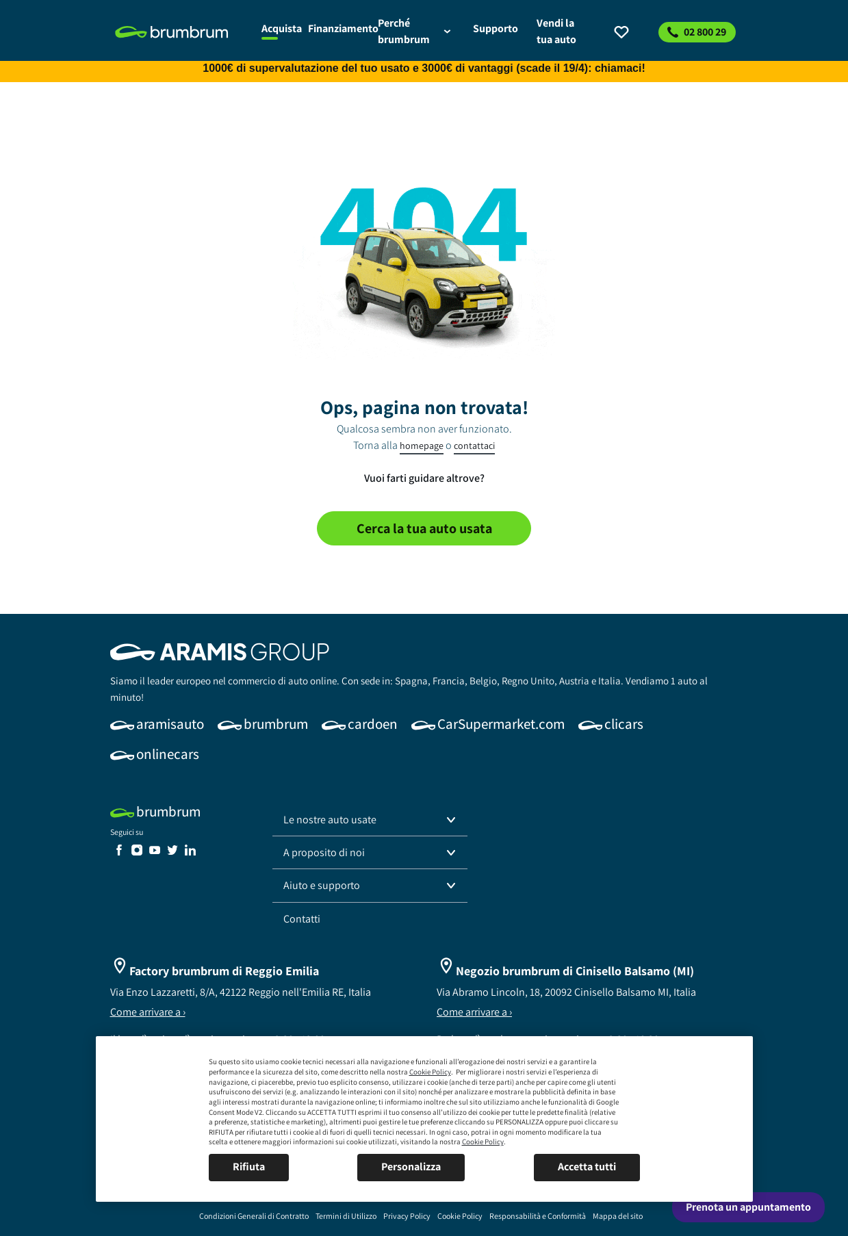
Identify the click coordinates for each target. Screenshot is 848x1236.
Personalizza (411, 1166)
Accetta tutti (587, 1166)
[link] (180, 32)
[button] (370, 820)
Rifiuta (249, 1166)
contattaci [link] (474, 445)
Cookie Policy (430, 1072)
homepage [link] (422, 445)
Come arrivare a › (147, 1012)
